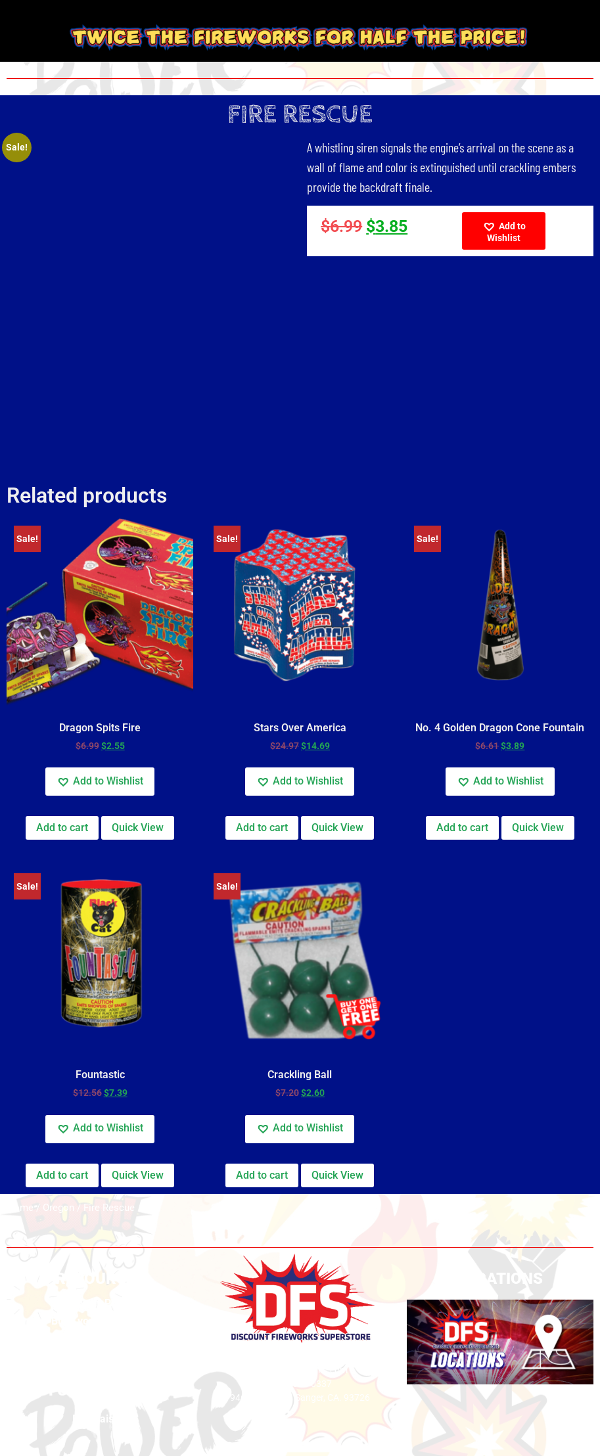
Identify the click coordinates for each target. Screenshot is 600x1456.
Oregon (58, 1208)
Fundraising (100, 1419)
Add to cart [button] (62, 827)
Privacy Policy (100, 1303)
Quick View (138, 827)
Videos (100, 1356)
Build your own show (100, 1321)
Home (20, 1208)
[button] (503, 231)
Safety (100, 1338)
